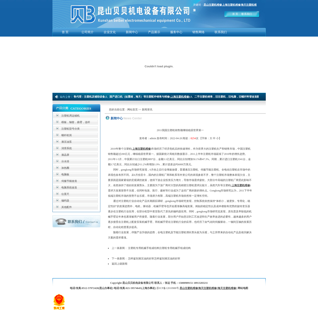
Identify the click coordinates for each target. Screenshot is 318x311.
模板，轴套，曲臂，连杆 (75, 122)
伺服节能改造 (69, 181)
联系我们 (246, 13)
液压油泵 (66, 141)
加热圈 (65, 167)
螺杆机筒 (66, 135)
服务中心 (176, 32)
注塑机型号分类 (70, 128)
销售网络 (198, 32)
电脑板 (65, 174)
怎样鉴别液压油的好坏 (141, 258)
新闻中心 (132, 32)
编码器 (65, 200)
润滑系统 (66, 148)
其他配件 (66, 207)
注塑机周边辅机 (70, 115)
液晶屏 (65, 154)
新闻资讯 (147, 109)
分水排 (65, 161)
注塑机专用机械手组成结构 (143, 248)
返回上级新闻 (119, 263)
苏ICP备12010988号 (167, 288)
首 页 (235, 13)
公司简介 (87, 32)
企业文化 (110, 32)
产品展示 (154, 32)
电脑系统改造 (69, 187)
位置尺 (65, 194)
